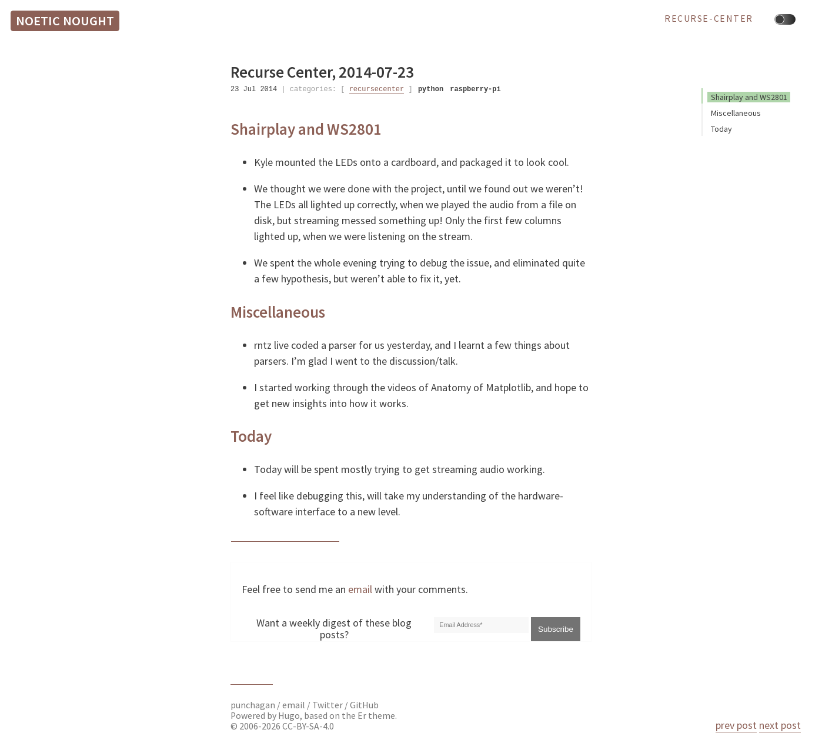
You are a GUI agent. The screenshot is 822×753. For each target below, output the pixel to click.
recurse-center (708, 19)
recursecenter (377, 89)
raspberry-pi (475, 89)
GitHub (364, 705)
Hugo (289, 715)
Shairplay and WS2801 (749, 97)
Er (361, 715)
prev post (736, 725)
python (430, 89)
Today (721, 129)
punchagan (253, 705)
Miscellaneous (736, 113)
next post (780, 725)
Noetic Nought (65, 20)
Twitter (327, 705)
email (360, 589)
